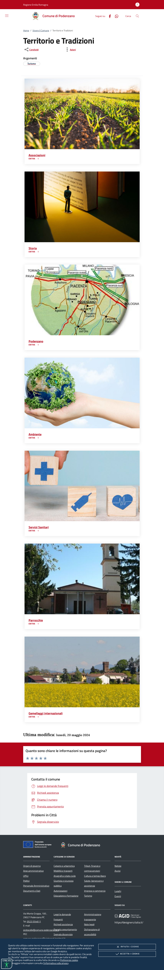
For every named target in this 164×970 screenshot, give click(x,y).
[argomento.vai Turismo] (31, 63)
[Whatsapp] (115, 16)
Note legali (89, 924)
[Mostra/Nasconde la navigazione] (7, 16)
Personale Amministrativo (36, 886)
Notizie (118, 866)
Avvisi (118, 871)
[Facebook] (108, 16)
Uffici (25, 876)
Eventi (118, 896)
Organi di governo (32, 866)
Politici (26, 881)
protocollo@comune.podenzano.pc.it (41, 930)
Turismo (88, 896)
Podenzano (36, 341)
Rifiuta (127, 946)
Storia (33, 248)
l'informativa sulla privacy (55, 963)
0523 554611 (34, 921)
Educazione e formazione (66, 896)
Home (26, 30)
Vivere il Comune (40, 30)
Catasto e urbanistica (64, 866)
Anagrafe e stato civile (65, 876)
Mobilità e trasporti (63, 871)
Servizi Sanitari (39, 527)
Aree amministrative (33, 871)
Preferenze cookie (69, 960)
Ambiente (35, 434)
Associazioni (37, 155)
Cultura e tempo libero (95, 876)
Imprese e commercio (94, 891)
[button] (35, 5)
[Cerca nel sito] (137, 16)
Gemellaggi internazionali (46, 713)
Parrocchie (36, 620)
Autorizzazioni (60, 891)
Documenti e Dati (31, 891)
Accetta (127, 954)
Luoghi (118, 891)
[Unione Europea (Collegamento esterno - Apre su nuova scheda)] (38, 845)
